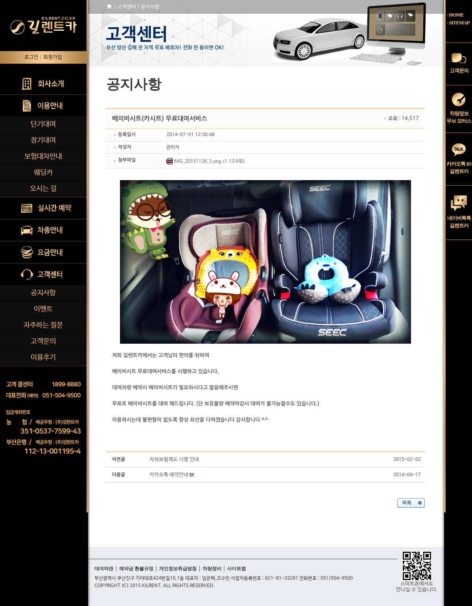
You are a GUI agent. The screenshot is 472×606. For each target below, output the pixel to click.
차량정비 (212, 568)
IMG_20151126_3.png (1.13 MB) (209, 161)
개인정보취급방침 (178, 568)
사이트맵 (236, 568)
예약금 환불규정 (136, 568)
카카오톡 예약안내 (168, 475)
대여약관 (103, 568)
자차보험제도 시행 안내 (174, 459)
